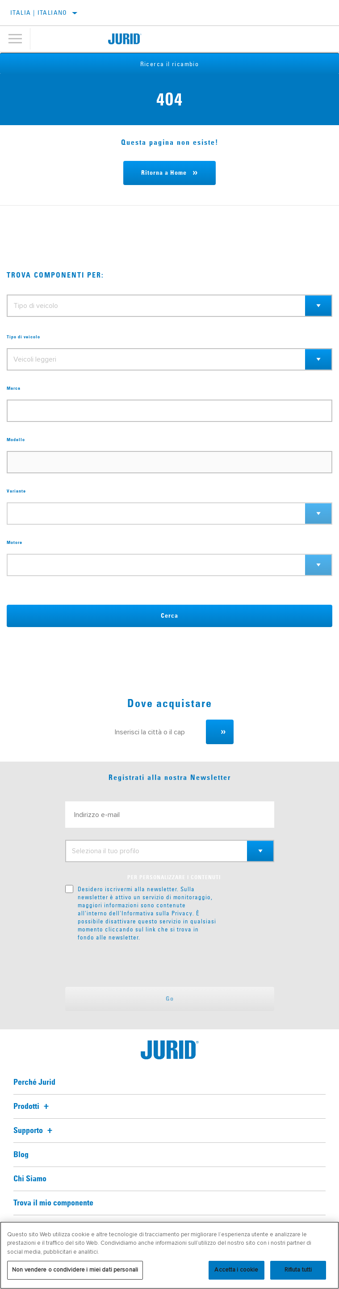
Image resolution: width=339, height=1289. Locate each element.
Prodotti (32, 1107)
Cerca (169, 616)
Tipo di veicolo (23, 337)
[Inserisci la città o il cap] (156, 732)
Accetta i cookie (236, 1269)
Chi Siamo (29, 1179)
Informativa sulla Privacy (157, 913)
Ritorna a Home (164, 173)
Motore (14, 542)
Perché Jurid (34, 1082)
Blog (21, 1155)
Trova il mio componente (53, 1203)
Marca (14, 388)
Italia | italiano (38, 12)
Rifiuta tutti (298, 1269)
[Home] (125, 39)
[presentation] (140, 964)
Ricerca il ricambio (169, 64)
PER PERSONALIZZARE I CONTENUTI (174, 877)
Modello (16, 440)
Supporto (34, 1131)
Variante (16, 491)
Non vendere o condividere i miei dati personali (75, 1269)
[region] (169, 1255)
